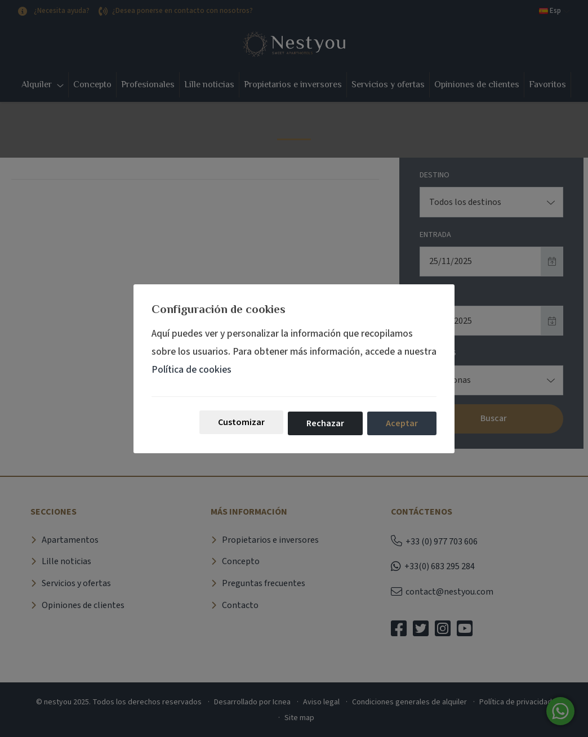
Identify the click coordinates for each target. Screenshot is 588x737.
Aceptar (402, 423)
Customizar (241, 422)
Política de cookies (191, 370)
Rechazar (325, 423)
